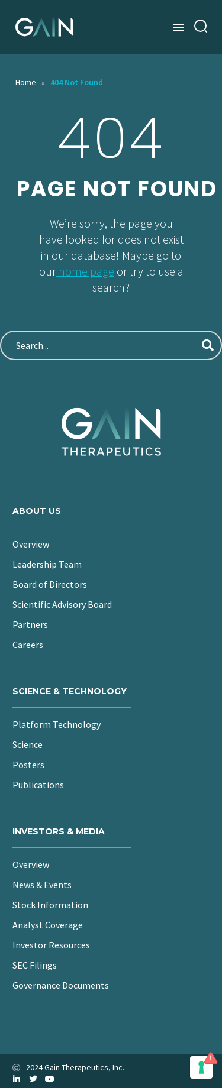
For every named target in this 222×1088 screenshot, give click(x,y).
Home (25, 82)
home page (85, 271)
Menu (178, 27)
